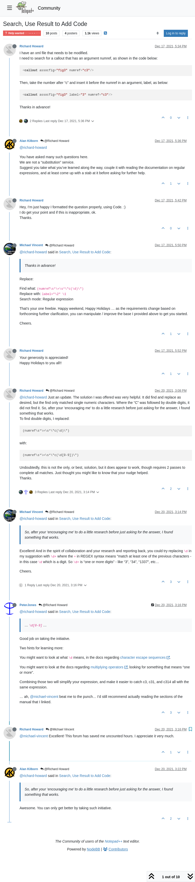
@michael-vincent (44, 697)
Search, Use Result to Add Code (84, 252)
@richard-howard (33, 147)
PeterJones (28, 605)
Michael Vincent (31, 245)
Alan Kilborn (29, 141)
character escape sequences (145, 657)
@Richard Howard (54, 141)
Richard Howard (31, 46)
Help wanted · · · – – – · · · (22, 33)
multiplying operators (109, 667)
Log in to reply (176, 33)
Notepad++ (113, 841)
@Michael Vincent (60, 729)
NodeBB (93, 849)
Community (49, 8)
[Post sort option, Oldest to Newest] (157, 33)
